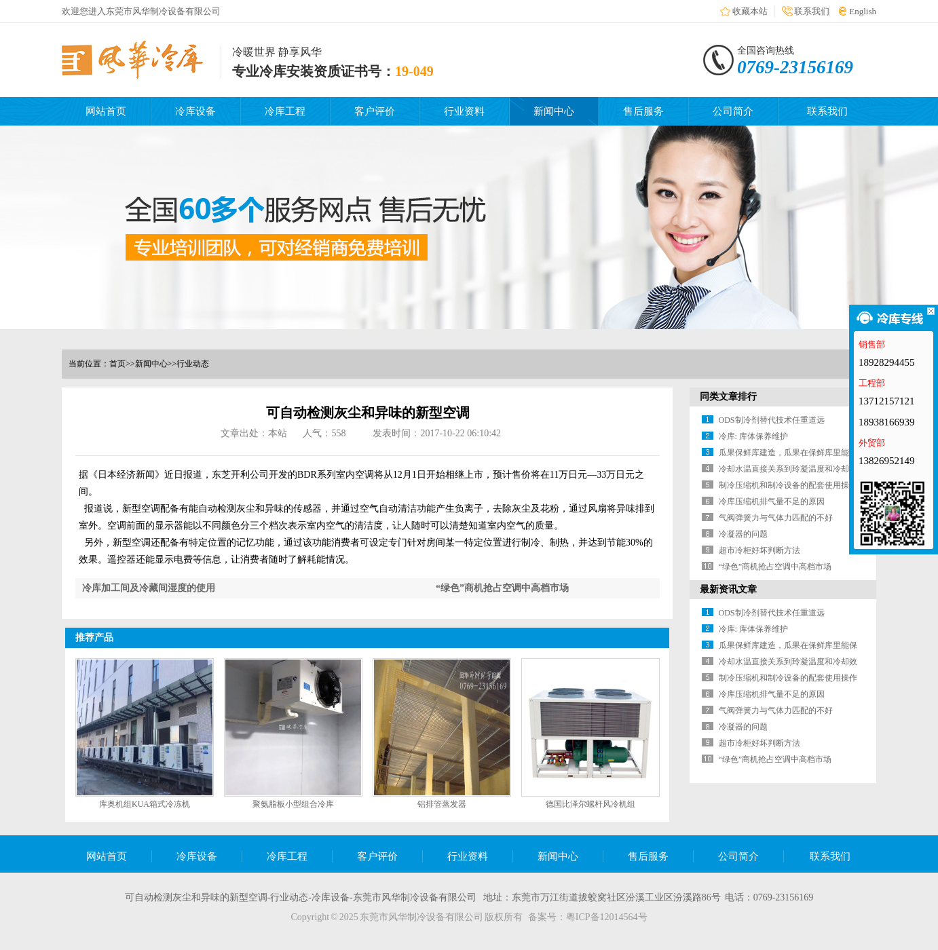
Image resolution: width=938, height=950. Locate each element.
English (862, 11)
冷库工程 (285, 111)
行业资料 (464, 111)
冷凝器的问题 (743, 534)
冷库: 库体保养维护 (753, 436)
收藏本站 (750, 11)
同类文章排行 (728, 397)
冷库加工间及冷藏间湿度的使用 (148, 588)
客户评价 (374, 111)
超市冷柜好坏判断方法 (759, 550)
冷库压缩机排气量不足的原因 (772, 501)
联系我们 (811, 11)
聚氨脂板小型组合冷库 (293, 804)
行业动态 (192, 363)
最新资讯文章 (728, 589)
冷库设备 (195, 111)
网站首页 (106, 111)
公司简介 (733, 111)
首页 (117, 363)
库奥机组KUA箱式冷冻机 (144, 804)
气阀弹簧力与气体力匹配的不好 (776, 517)
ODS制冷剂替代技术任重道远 (772, 420)
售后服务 (643, 111)
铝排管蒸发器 (441, 804)
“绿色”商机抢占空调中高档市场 (502, 588)
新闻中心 (553, 111)
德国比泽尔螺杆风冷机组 (590, 804)
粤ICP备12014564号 (607, 917)
